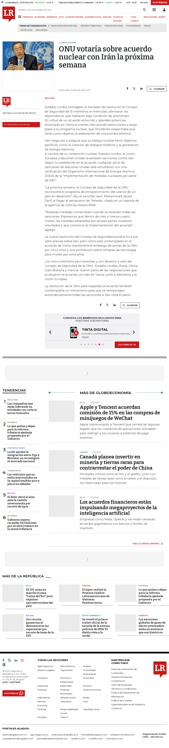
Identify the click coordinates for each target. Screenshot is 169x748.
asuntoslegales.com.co (14, 734)
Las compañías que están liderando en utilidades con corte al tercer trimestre (22, 408)
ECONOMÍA (39, 17)
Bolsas (11, 493)
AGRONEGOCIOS (93, 17)
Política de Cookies (121, 700)
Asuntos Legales (46, 670)
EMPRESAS (52, 17)
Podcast (41, 709)
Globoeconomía (92, 689)
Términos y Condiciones (123, 688)
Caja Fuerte (66, 670)
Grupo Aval (27, 30)
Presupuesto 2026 (114, 26)
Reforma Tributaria (91, 26)
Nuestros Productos (121, 677)
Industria (12, 400)
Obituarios (65, 701)
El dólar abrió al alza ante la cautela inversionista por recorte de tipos (21, 502)
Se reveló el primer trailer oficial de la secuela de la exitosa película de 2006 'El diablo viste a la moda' (96, 627)
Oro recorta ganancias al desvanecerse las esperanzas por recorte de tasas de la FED (40, 627)
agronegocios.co (39, 734)
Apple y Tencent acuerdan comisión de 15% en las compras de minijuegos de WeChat (120, 412)
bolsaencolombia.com (122, 734)
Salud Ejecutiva (91, 709)
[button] (49, 333)
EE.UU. (29, 586)
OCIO (61, 17)
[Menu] (20, 17)
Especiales (66, 685)
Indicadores (43, 697)
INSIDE (162, 17)
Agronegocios (45, 666)
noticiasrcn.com (114, 738)
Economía (88, 678)
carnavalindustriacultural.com (52, 738)
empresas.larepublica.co (65, 734)
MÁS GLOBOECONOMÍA (146, 543)
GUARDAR (156, 89)
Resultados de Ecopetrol (64, 26)
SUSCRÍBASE (159, 2)
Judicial (86, 586)
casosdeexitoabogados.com (17, 738)
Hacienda (12, 422)
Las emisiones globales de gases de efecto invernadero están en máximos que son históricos (152, 626)
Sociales (41, 717)
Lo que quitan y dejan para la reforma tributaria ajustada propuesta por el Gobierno (21, 432)
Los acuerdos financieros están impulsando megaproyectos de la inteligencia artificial (118, 507)
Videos (64, 717)
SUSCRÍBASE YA (127, 344)
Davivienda (41, 30)
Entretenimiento (91, 615)
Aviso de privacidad (121, 684)
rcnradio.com (96, 738)
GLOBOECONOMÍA (74, 17)
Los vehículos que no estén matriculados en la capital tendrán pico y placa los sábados (23, 479)
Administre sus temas (17, 124)
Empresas (42, 685)
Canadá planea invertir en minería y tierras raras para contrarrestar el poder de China (116, 462)
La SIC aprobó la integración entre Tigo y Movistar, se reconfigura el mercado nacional (23, 456)
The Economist (133, 26)
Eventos (87, 685)
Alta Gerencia (67, 666)
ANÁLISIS (107, 17)
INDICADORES (150, 17)
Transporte (14, 471)
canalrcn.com (78, 738)
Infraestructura (68, 697)
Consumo (42, 678)
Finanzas (42, 689)
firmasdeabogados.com (94, 734)
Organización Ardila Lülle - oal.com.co (154, 735)
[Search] (144, 9)
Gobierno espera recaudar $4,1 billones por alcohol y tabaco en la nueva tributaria (22, 524)
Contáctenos (118, 681)
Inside (86, 697)
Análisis (87, 666)
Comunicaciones (16, 448)
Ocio (85, 701)
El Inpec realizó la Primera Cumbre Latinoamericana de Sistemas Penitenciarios (96, 596)
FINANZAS (28, 17)
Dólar (147, 26)
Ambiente (143, 615)
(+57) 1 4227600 (11, 682)
